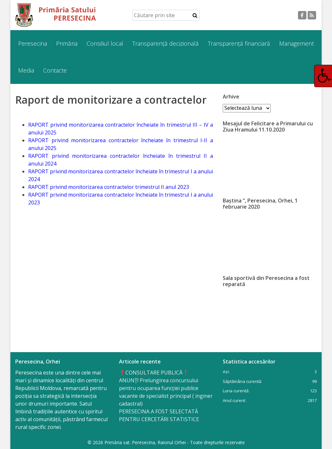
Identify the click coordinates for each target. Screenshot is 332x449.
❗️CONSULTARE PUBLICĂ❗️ (154, 372)
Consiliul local (105, 43)
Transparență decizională (165, 43)
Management (296, 43)
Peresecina (32, 43)
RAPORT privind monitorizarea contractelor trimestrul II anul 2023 (108, 186)
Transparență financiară (239, 43)
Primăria (66, 43)
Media (26, 70)
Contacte (55, 70)
